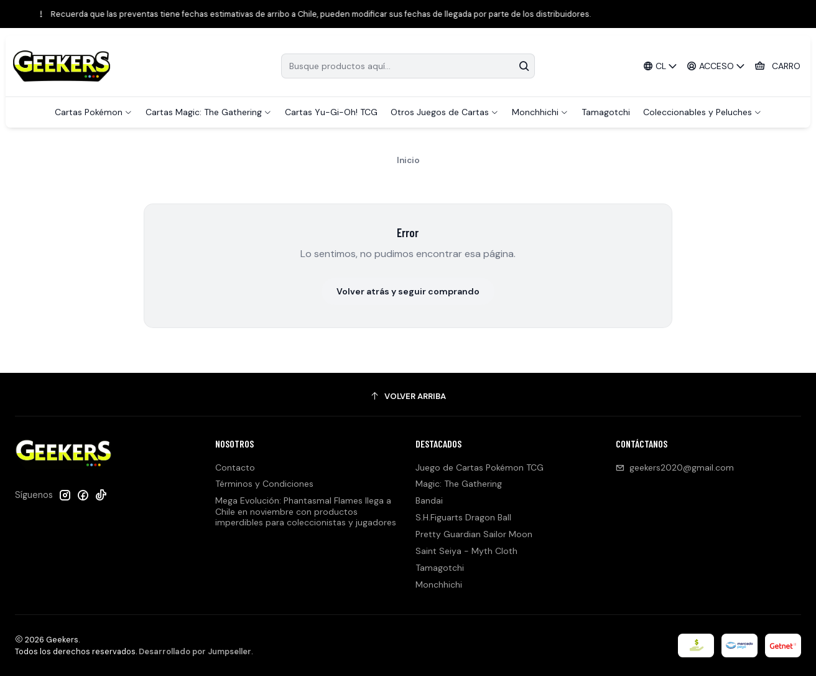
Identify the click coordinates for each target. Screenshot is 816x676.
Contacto (235, 467)
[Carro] (777, 66)
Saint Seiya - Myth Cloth (466, 550)
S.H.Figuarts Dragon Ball (463, 517)
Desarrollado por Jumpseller (195, 651)
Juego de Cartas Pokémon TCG (479, 467)
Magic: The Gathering (458, 483)
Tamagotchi (439, 567)
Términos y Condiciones (264, 483)
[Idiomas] (660, 66)
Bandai (429, 500)
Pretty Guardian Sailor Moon (473, 534)
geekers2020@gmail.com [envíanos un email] (675, 467)
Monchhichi (438, 584)
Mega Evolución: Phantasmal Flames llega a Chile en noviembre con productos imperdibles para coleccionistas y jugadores (305, 511)
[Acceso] (716, 66)
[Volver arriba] (408, 396)
